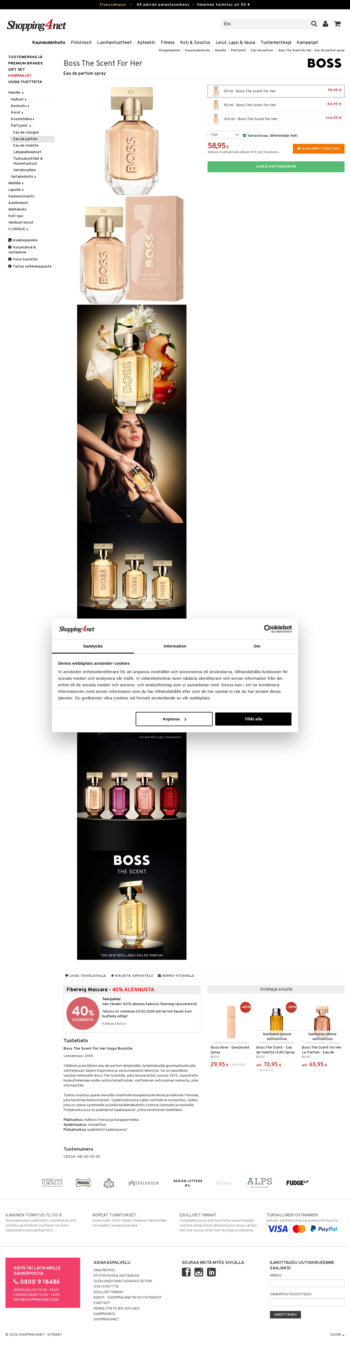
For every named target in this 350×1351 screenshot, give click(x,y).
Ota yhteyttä (106, 1287)
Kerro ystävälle (176, 976)
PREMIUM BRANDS (25, 63)
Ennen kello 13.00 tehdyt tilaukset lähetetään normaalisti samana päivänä (131, 1220)
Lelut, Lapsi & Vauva (235, 43)
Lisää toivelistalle (85, 976)
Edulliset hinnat (109, 1292)
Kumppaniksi (104, 1314)
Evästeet (102, 1303)
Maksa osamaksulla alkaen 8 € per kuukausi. (244, 152)
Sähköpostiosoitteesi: (291, 1294)
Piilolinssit (81, 43)
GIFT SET (16, 69)
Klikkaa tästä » (114, 1024)
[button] (337, 24)
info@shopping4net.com (36, 1300)
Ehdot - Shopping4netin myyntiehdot (128, 1298)
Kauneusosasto (21, 196)
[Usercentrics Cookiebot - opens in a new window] (268, 629)
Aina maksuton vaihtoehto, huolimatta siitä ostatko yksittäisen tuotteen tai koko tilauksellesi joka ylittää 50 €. (44, 1223)
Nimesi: (276, 1275)
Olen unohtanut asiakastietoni (123, 1281)
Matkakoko (17, 209)
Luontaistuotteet (114, 43)
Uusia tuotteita (25, 82)
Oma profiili (104, 1270)
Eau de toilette (26, 145)
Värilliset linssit (20, 222)
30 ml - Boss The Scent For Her (276, 91)
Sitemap (54, 1335)
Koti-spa (15, 216)
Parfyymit (238, 50)
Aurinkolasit (18, 203)
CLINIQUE (18, 229)
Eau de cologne (26, 132)
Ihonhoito (20, 106)
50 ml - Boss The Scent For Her (276, 105)
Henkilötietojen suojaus (117, 1309)
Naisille (220, 50)
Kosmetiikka (23, 119)
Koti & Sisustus (195, 43)
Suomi (337, 1335)
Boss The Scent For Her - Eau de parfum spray (311, 50)
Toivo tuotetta (22, 259)
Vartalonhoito (24, 176)
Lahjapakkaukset (27, 152)
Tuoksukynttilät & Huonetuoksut (28, 161)
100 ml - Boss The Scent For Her (276, 119)
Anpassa (174, 719)
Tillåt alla (253, 719)
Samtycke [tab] (93, 646)
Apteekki (146, 43)
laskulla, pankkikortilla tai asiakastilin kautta (305, 1222)
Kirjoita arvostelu (132, 976)
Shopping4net (169, 50)
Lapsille (16, 190)
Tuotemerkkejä (276, 43)
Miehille (16, 183)
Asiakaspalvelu (22, 240)
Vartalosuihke (24, 170)
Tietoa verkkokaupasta (29, 266)
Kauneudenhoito (48, 43)
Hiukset (19, 99)
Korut (17, 112)
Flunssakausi (113, 4)
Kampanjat (307, 43)
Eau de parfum (262, 50)
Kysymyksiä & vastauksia (22, 250)
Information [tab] (175, 646)
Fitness (168, 43)
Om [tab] (256, 646)
